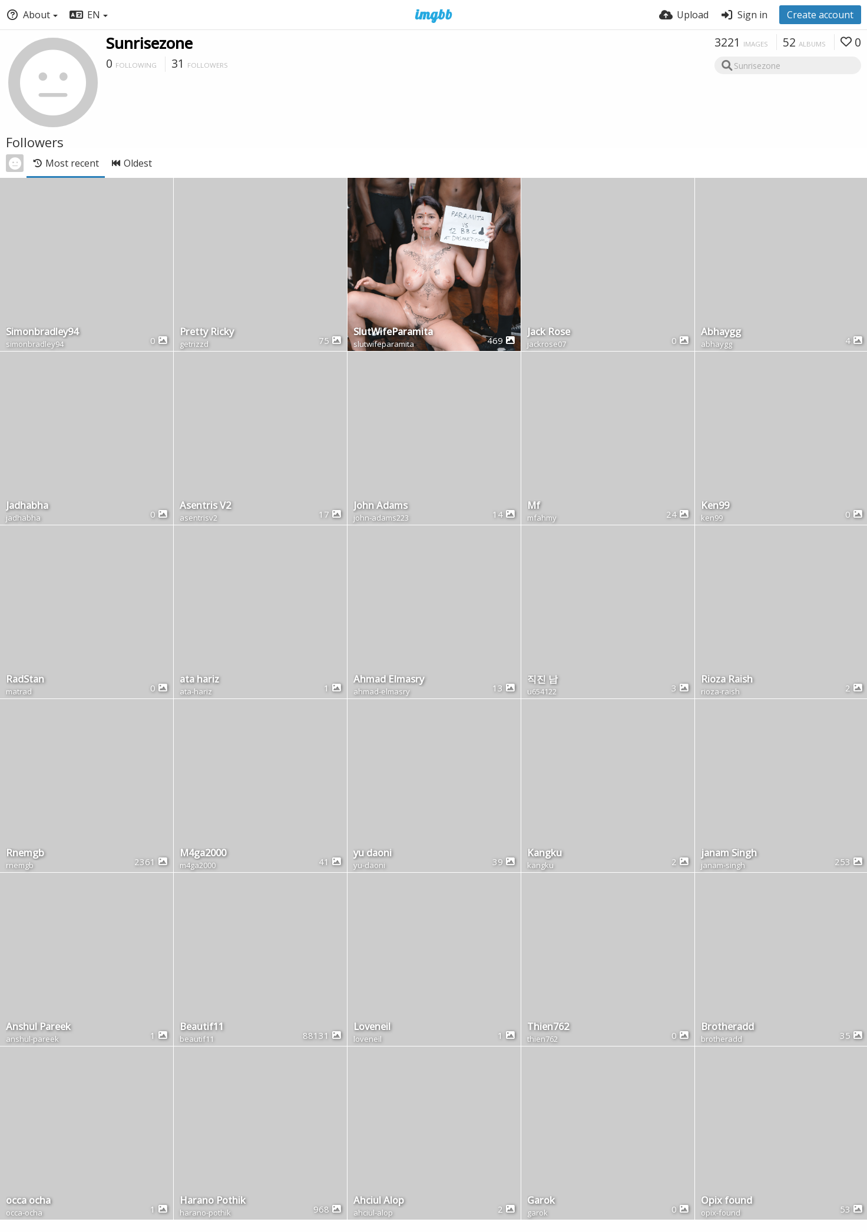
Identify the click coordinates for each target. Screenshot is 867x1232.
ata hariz (199, 679)
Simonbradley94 (42, 332)
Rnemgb (25, 853)
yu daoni (372, 853)
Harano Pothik (213, 1201)
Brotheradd (727, 1027)
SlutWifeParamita (393, 332)
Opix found (726, 1201)
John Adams (380, 506)
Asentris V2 (205, 506)
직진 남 (542, 679)
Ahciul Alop (378, 1201)
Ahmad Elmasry (388, 679)
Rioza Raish (727, 679)
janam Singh (729, 853)
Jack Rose (548, 332)
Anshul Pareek (38, 1027)
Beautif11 (202, 1027)
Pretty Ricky (207, 332)
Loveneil (372, 1027)
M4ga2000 (203, 853)
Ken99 (715, 506)
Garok (541, 1201)
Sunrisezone (149, 43)
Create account (820, 14)
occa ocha (28, 1201)
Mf (533, 506)
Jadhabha (27, 506)
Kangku (544, 853)
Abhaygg (721, 332)
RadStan (25, 679)
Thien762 (548, 1027)
